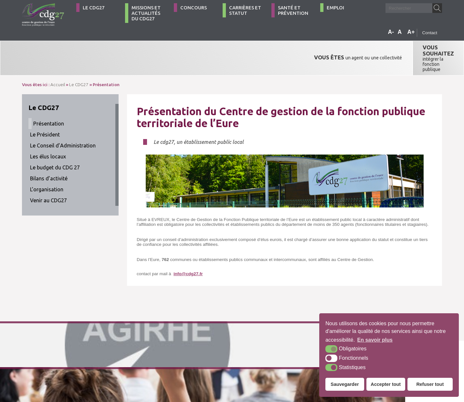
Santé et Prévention (293, 10)
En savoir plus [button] (375, 340)
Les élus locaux (48, 136)
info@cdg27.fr (188, 253)
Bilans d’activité (49, 158)
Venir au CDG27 (48, 180)
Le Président (45, 114)
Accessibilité (219, 368)
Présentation (48, 103)
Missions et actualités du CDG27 (146, 13)
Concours (193, 7)
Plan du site (153, 368)
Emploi (335, 7)
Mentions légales (186, 368)
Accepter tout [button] (386, 384)
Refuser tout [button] (430, 384)
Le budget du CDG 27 (55, 147)
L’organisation (46, 169)
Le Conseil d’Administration (63, 125)
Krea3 (244, 368)
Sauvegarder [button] (345, 384)
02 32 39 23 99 (51, 367)
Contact (429, 32)
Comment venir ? (115, 367)
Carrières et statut (245, 10)
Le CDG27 (93, 7)
